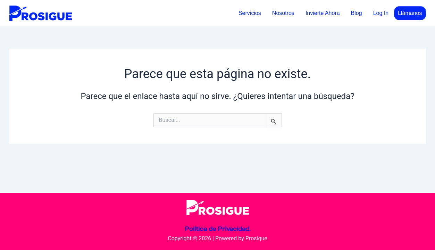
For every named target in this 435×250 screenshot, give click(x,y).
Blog (356, 13)
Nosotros (283, 13)
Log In (380, 13)
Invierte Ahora (323, 13)
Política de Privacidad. (217, 228)
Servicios (250, 13)
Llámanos (410, 13)
